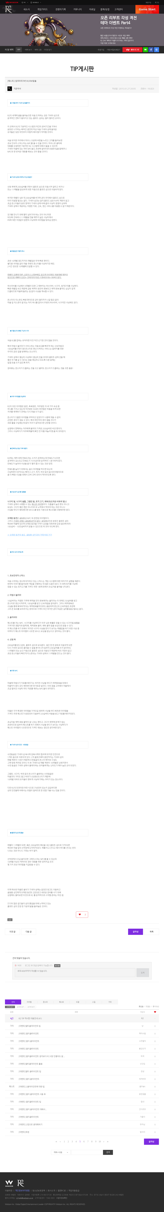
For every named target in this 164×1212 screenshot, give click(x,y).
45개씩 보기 (31, 1007)
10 (100, 1141)
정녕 (142, 1071)
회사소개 (51, 1190)
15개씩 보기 (10, 1007)
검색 (108, 1152)
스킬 (93, 1002)
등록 (142, 973)
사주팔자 (142, 1041)
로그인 (157, 2)
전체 (13, 1002)
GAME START (147, 9)
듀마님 (142, 1124)
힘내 (142, 1102)
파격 (142, 1056)
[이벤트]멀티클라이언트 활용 (30, 1064)
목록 (151, 932)
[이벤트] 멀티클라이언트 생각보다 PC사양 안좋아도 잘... (42, 1056)
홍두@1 (142, 1086)
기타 (109, 1002)
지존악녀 (17, 88)
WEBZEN (9, 1183)
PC (25, 2)
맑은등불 (142, 1094)
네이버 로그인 (145, 49)
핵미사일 (142, 1033)
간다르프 (142, 1109)
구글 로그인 (156, 49)
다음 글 (29, 932)
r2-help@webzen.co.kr (24, 1198)
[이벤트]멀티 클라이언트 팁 (30, 1071)
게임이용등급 (73, 1190)
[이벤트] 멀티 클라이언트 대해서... (33, 1109)
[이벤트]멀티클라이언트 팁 (30, 1026)
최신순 (141, 1006)
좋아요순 (156, 1006)
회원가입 (148, 2)
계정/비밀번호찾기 (113, 50)
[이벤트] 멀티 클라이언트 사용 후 (32, 1094)
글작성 (135, 932)
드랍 (77, 1002)
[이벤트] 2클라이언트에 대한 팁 (32, 1086)
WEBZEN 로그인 (132, 49)
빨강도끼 (142, 1049)
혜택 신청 (38, 50)
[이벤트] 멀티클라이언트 (29, 1033)
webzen (12, 2)
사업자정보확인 (61, 1198)
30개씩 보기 (20, 1007)
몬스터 (45, 1002)
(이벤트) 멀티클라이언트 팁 (30, 1102)
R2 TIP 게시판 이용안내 (30, 1018)
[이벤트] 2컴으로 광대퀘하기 (30, 1124)
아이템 (29, 1002)
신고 (9, 919)
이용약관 (8, 1190)
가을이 (142, 1117)
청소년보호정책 (38, 1190)
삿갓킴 (142, 1064)
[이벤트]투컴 (24, 1132)
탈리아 (142, 1132)
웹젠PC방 (62, 1190)
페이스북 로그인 (150, 49)
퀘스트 (61, 1002)
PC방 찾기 (48, 50)
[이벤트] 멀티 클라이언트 (29, 1041)
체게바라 (142, 1079)
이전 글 (12, 932)
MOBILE (36, 2)
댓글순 (148, 1006)
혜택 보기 (28, 50)
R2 (9, 9)
